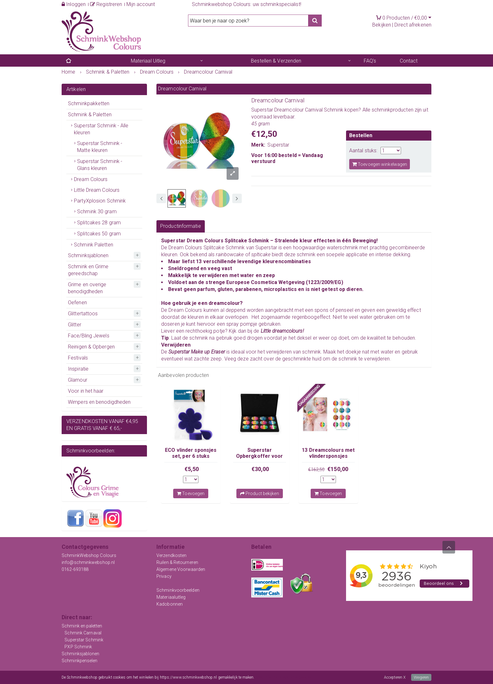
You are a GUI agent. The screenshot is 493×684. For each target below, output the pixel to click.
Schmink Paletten (93, 245)
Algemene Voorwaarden (180, 569)
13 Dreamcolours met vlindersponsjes (328, 453)
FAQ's (370, 61)
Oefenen (77, 303)
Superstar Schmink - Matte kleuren (99, 146)
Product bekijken (259, 493)
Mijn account (140, 4)
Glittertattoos (83, 314)
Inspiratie (78, 369)
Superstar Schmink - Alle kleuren (101, 129)
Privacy (164, 576)
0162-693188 (75, 569)
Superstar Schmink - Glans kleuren (99, 164)
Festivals (78, 358)
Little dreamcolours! (282, 331)
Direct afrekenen (412, 25)
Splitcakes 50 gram (99, 234)
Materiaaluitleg (171, 597)
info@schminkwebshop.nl (88, 562)
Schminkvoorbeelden (177, 590)
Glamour (77, 380)
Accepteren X (394, 677)
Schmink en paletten (82, 625)
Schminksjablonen (88, 255)
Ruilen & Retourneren (177, 562)
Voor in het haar (86, 391)
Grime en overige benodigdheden (87, 287)
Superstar (278, 145)
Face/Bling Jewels (88, 336)
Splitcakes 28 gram (99, 223)
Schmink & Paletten (90, 115)
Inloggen (74, 4)
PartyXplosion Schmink (100, 201)
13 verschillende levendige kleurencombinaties (253, 261)
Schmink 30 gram (97, 212)
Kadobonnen (169, 604)
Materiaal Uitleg (148, 61)
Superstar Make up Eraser (196, 352)
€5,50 (192, 469)
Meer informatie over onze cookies (284, 677)
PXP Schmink (78, 646)
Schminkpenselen (80, 660)
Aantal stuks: (363, 151)
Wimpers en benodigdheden (99, 402)
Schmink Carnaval (82, 632)
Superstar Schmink (83, 639)
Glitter (74, 325)
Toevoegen (190, 493)
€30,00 (260, 469)
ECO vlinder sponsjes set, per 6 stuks (190, 453)
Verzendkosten (171, 555)
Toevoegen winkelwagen (379, 164)
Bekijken (381, 25)
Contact (409, 61)
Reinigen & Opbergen (91, 347)
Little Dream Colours (96, 190)
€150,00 (337, 469)
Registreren (106, 4)
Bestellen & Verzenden (276, 61)
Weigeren (421, 677)
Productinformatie (180, 226)
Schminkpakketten (89, 103)
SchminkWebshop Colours (89, 555)
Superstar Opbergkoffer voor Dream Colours (259, 456)
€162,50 (316, 469)
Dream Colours (90, 179)
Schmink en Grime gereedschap (88, 269)
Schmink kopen (341, 110)
